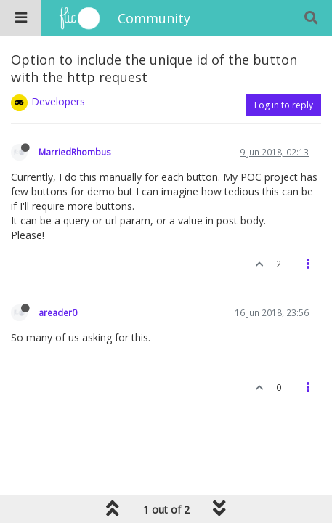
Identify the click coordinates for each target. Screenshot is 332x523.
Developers (58, 101)
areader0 (58, 312)
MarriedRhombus (75, 152)
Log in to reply (283, 105)
